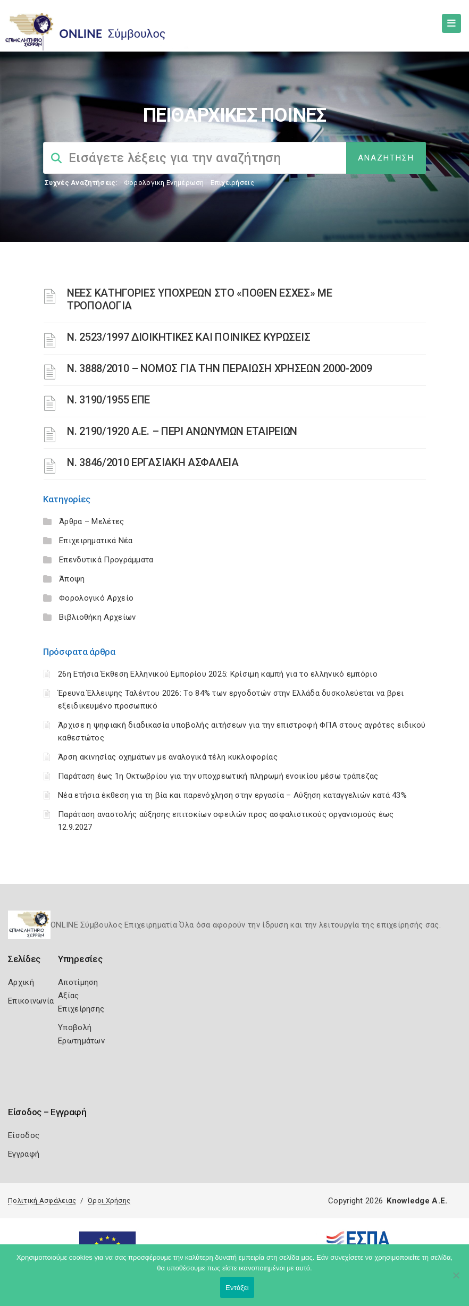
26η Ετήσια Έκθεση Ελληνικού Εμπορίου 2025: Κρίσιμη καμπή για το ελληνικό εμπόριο (218, 674)
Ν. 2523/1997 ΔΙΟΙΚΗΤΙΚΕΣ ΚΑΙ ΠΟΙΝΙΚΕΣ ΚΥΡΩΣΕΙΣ (188, 337)
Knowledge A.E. (417, 1201)
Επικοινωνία (31, 1001)
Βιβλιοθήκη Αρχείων (97, 617)
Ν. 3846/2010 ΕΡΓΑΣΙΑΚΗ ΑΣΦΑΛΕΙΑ (153, 462)
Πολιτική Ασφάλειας (42, 1200)
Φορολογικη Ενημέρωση (164, 183)
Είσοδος (23, 1135)
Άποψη (72, 579)
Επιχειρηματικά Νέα (95, 540)
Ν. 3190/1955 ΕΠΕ (108, 399)
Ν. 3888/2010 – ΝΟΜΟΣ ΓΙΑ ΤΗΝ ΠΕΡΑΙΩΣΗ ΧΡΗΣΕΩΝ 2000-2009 (219, 368)
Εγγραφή (23, 1154)
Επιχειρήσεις (232, 183)
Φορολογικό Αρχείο (96, 598)
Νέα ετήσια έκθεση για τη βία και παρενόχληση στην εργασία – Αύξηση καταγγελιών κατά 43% (232, 795)
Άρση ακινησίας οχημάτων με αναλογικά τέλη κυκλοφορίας (168, 757)
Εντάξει (237, 1288)
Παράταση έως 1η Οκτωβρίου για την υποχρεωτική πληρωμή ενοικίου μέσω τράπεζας (218, 776)
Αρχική (21, 982)
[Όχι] (455, 1280)
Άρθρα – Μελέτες (91, 521)
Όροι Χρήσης (109, 1200)
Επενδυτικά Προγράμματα (106, 559)
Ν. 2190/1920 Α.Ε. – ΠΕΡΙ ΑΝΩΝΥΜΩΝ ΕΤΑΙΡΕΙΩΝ (182, 431)
